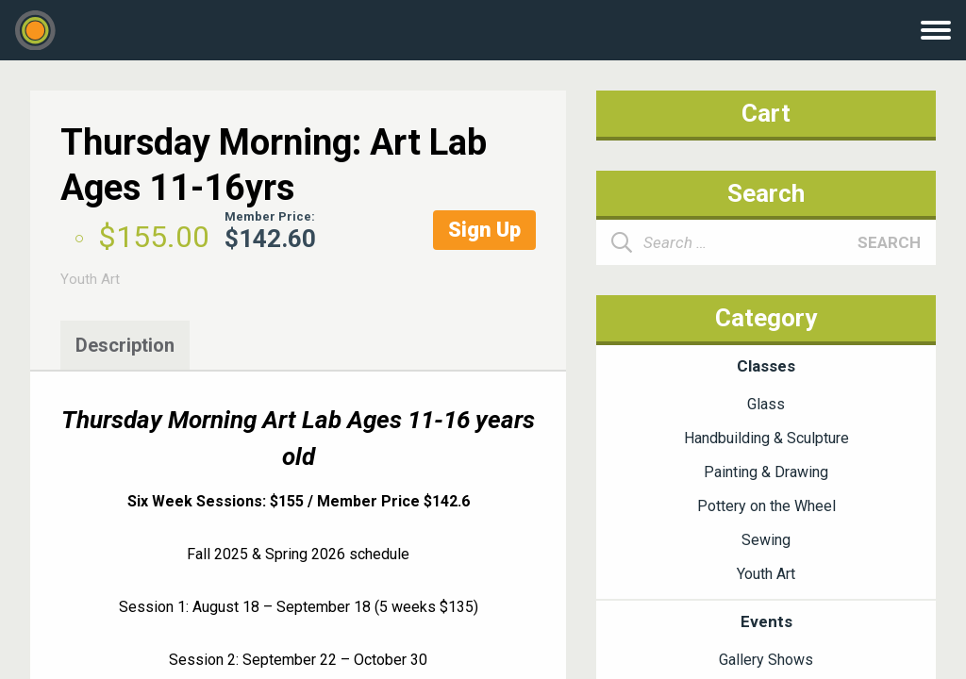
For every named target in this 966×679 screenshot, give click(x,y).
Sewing (766, 540)
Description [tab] (125, 345)
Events (766, 621)
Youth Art (90, 279)
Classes (766, 365)
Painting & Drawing (766, 472)
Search (889, 242)
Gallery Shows (766, 660)
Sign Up (484, 229)
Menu (936, 30)
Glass (766, 404)
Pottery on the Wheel (766, 506)
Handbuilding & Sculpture (766, 438)
